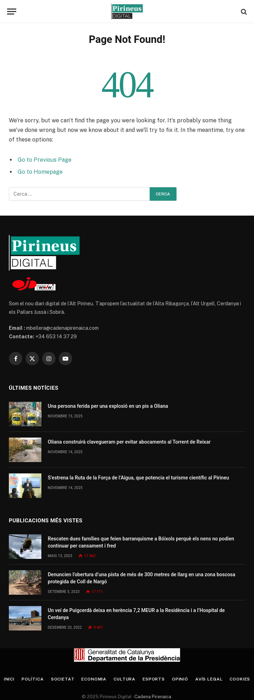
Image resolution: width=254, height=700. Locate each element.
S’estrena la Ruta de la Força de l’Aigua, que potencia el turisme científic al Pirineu (138, 477)
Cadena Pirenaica (152, 696)
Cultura (124, 679)
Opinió (180, 679)
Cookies (240, 679)
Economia (93, 679)
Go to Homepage (40, 171)
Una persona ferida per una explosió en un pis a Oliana (108, 406)
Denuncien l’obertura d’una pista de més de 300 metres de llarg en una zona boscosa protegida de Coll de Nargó (141, 578)
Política (33, 679)
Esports (154, 679)
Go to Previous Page (44, 159)
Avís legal (209, 679)
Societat (63, 679)
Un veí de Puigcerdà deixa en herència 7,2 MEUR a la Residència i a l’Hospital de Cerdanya (136, 613)
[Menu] (11, 12)
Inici (9, 679)
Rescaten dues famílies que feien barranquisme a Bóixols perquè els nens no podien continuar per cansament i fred (141, 542)
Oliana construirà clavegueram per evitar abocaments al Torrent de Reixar (129, 442)
